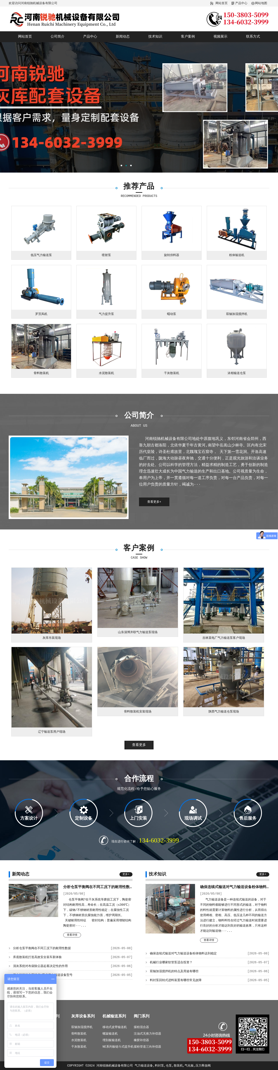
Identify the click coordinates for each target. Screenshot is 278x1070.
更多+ (125, 874)
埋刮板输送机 (112, 1040)
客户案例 (188, 37)
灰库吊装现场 (52, 638)
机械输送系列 (114, 1016)
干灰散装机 (78, 1046)
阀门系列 (141, 1016)
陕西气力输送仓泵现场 (223, 711)
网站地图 (261, 3)
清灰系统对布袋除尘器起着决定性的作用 (72, 966)
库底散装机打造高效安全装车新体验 (72, 957)
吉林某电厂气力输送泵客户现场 (223, 638)
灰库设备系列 (83, 1016)
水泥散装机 (78, 1040)
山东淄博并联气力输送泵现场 (137, 632)
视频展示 (220, 37)
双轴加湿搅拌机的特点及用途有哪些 (209, 971)
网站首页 (221, 3)
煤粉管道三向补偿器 (147, 1046)
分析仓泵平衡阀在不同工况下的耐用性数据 (72, 948)
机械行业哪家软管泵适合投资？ (209, 962)
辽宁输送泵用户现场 (51, 732)
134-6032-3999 (159, 840)
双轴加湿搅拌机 (82, 1027)
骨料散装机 (78, 1033)
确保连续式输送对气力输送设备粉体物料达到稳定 (209, 953)
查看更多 (139, 745)
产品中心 (241, 3)
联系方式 (253, 37)
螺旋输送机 (110, 1033)
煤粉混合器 (141, 1027)
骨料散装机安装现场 (137, 711)
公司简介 (58, 37)
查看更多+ (154, 502)
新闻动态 (123, 37)
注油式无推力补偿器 (147, 1033)
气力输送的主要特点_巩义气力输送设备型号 (72, 975)
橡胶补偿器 (141, 1040)
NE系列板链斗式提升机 (118, 1046)
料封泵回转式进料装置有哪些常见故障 (209, 980)
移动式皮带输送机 (115, 1027)
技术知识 (155, 37)
